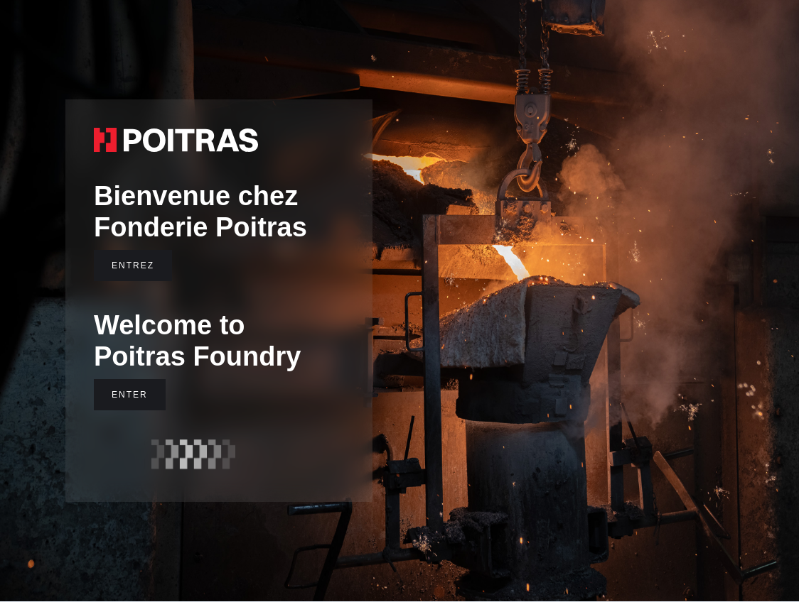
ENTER (130, 395)
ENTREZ (133, 265)
